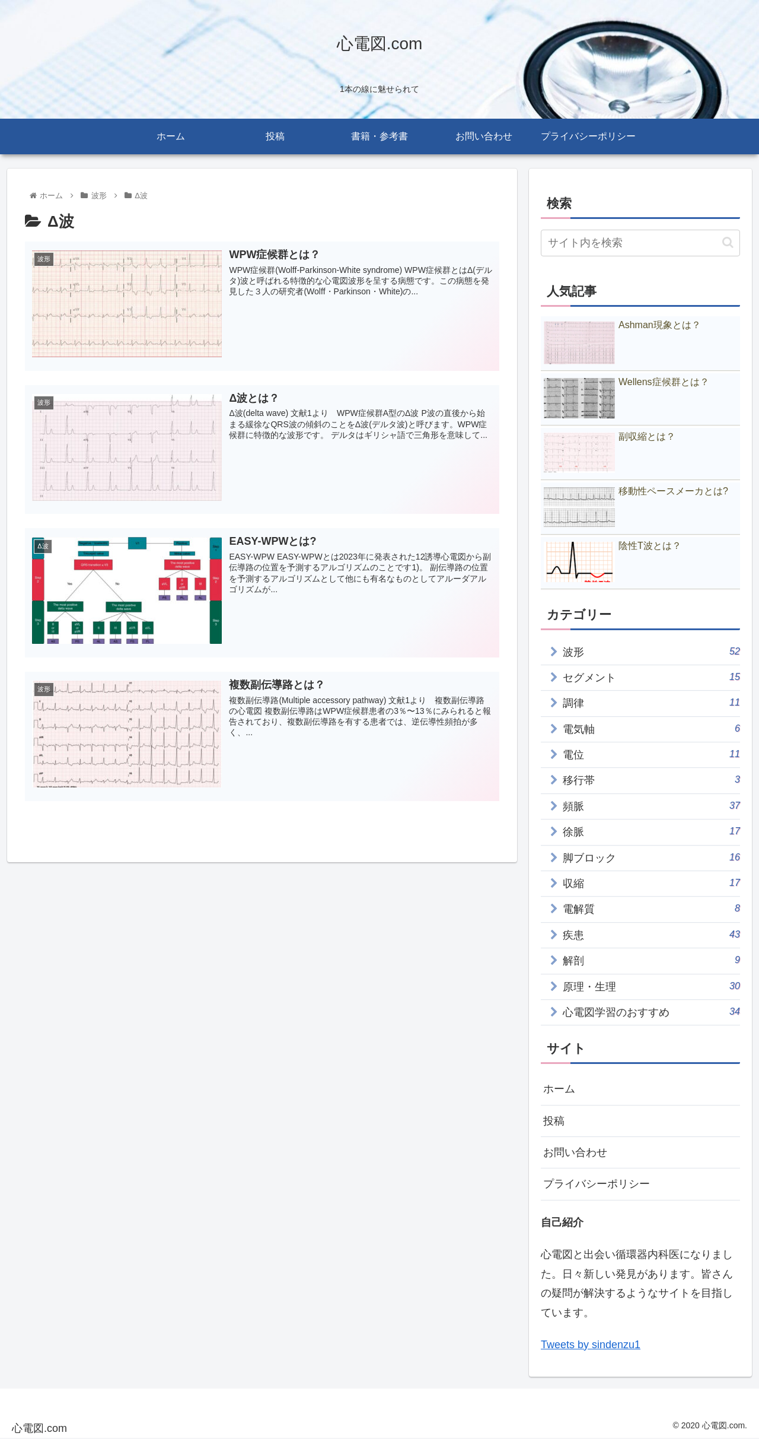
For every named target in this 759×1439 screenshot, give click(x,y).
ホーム (559, 1089)
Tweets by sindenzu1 (590, 1345)
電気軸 (651, 728)
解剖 (651, 959)
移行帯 (651, 779)
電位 (651, 754)
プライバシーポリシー (596, 1184)
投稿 (554, 1121)
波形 (651, 651)
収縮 (651, 882)
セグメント (651, 676)
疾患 (651, 934)
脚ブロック (651, 857)
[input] (640, 243)
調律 (651, 702)
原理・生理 (651, 986)
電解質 (651, 908)
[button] (727, 242)
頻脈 (651, 805)
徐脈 (651, 831)
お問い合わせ (575, 1152)
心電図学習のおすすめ (651, 1011)
